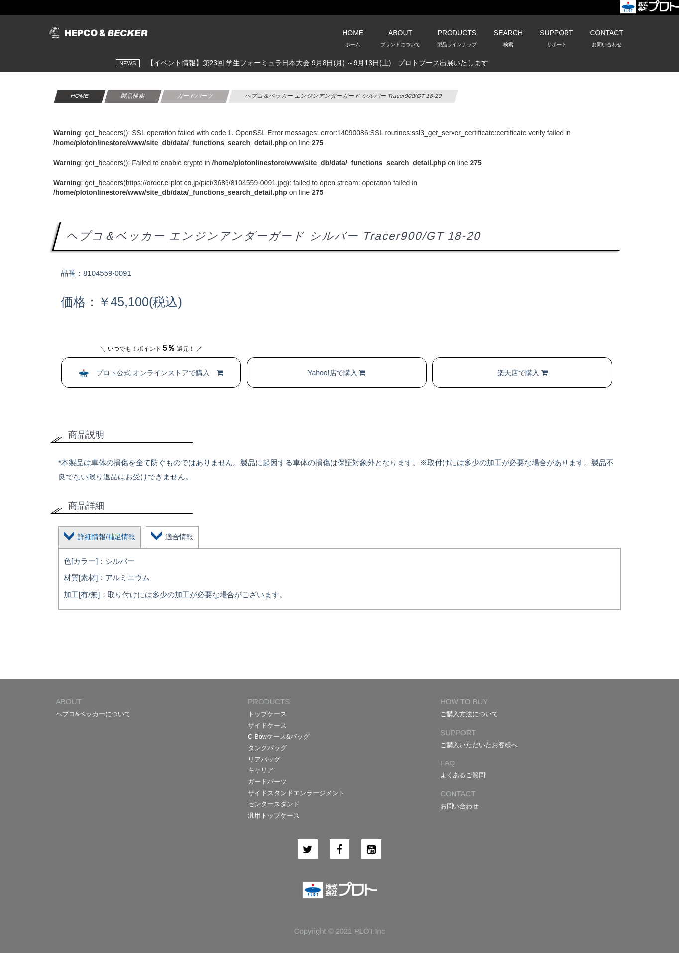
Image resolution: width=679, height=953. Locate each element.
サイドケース (267, 725)
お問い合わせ (459, 806)
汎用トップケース (274, 815)
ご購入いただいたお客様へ (479, 745)
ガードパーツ (267, 781)
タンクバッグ (267, 748)
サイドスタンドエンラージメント (296, 793)
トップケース (267, 714)
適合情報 (179, 537)
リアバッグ (264, 759)
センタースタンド (274, 804)
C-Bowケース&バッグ (279, 736)
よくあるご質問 (462, 775)
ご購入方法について (469, 714)
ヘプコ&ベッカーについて (93, 714)
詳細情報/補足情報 (106, 537)
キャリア (261, 770)
